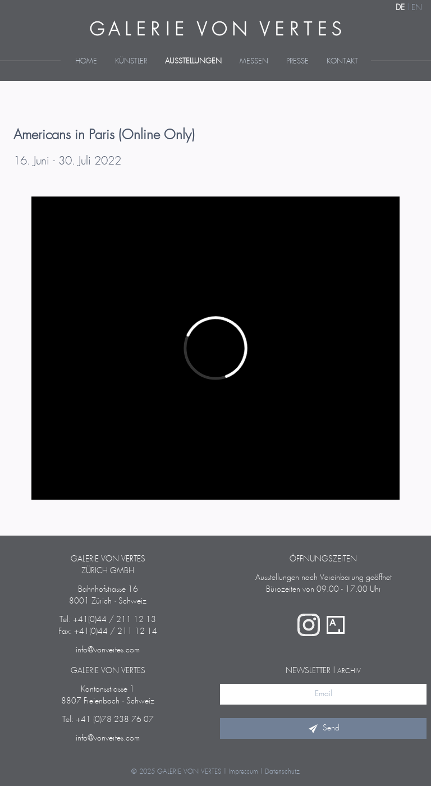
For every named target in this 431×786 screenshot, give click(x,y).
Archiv (349, 671)
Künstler (131, 61)
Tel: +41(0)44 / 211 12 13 (107, 619)
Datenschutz (282, 771)
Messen (254, 61)
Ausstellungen (193, 61)
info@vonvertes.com (108, 650)
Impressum (243, 771)
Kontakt (342, 61)
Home (86, 61)
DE (400, 7)
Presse (297, 61)
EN (416, 7)
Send (323, 728)
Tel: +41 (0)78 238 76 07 (108, 719)
